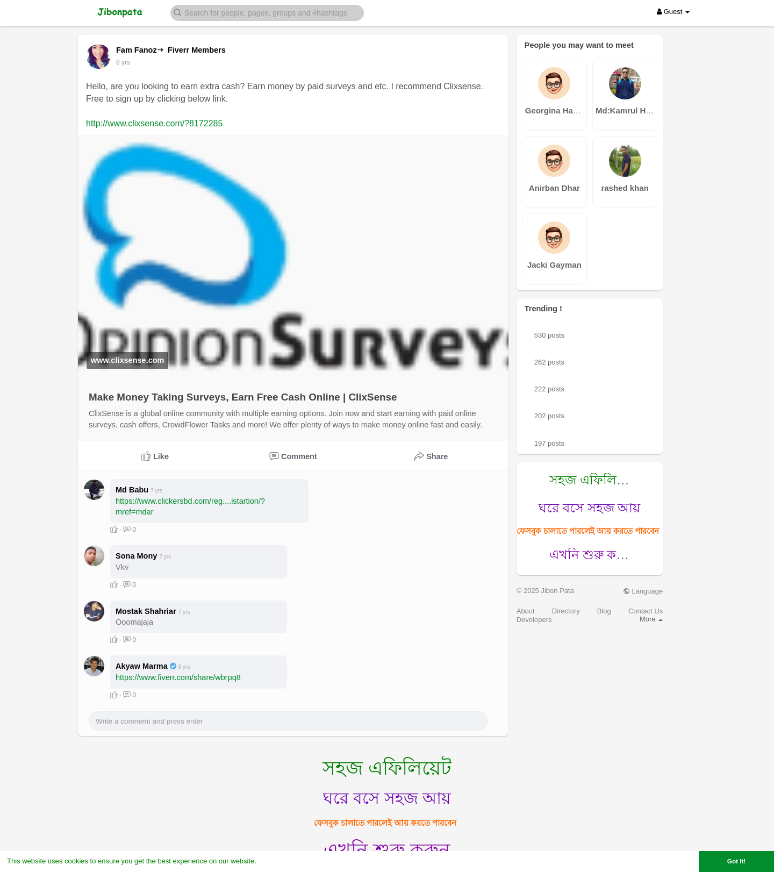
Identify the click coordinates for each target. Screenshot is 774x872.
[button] (267, 12)
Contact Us (645, 610)
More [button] (651, 619)
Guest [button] (673, 12)
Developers (534, 619)
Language (643, 591)
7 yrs (123, 62)
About (526, 610)
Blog (604, 610)
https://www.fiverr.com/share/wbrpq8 (178, 677)
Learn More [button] (277, 861)
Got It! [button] (736, 860)
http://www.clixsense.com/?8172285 (154, 123)
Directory (566, 610)
